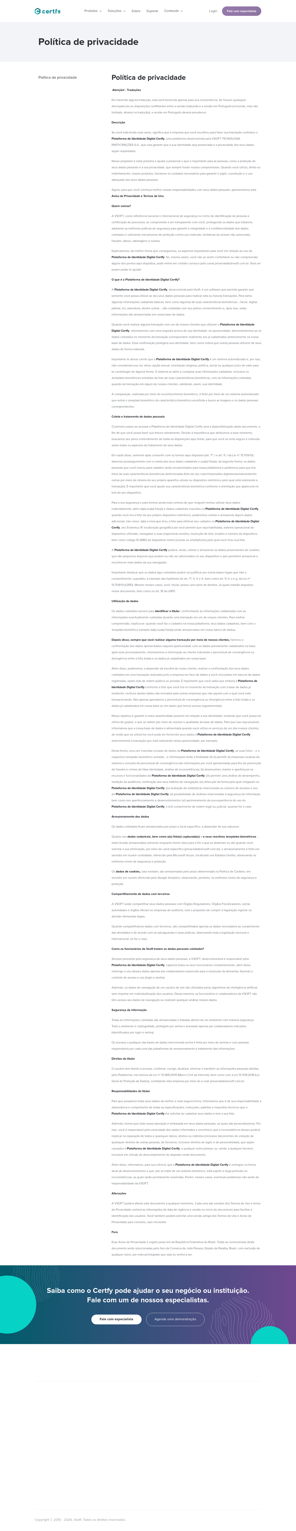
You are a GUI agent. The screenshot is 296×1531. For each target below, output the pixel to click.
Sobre (136, 11)
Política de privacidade (58, 77)
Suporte (152, 11)
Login (213, 11)
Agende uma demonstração (175, 1319)
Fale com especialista (241, 11)
